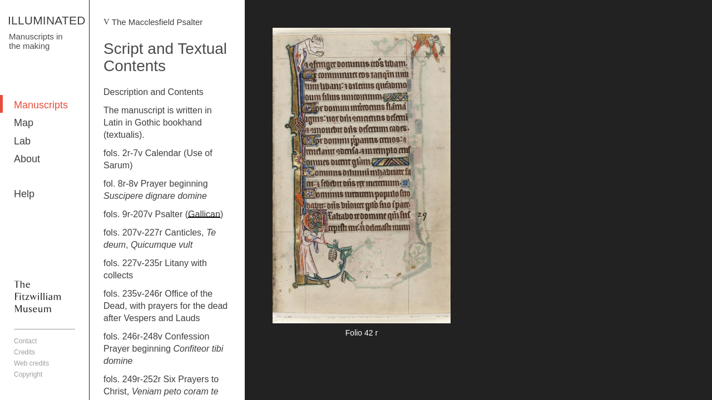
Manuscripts (41, 105)
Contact (25, 341)
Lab (22, 141)
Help (24, 193)
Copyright (28, 374)
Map (23, 122)
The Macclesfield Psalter (157, 22)
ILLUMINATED (47, 20)
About (27, 158)
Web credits (31, 363)
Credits (24, 352)
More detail (361, 184)
